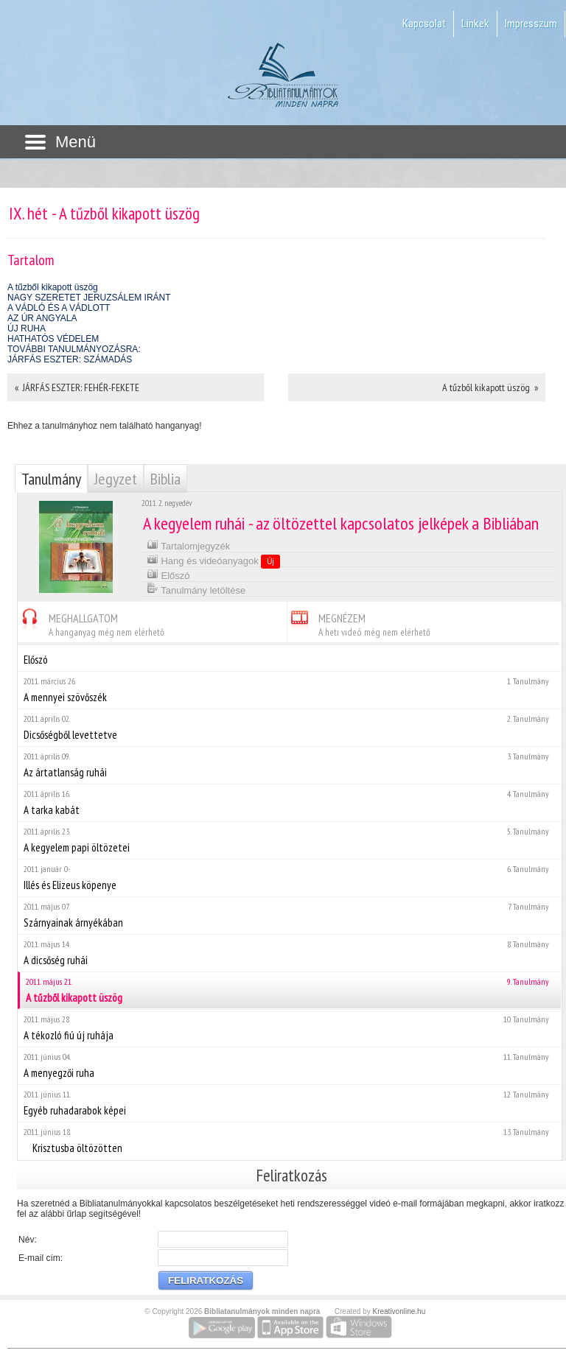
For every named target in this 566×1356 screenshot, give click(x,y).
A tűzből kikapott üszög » (490, 387)
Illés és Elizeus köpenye (289, 877)
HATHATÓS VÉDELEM (53, 339)
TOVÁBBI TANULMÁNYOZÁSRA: (74, 349)
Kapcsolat (424, 23)
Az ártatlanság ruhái (289, 765)
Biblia (165, 478)
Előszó (168, 574)
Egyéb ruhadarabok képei (289, 1103)
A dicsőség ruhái (289, 952)
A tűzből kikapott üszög (52, 287)
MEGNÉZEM (358, 623)
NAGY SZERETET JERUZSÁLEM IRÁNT (89, 297)
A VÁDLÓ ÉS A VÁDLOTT (58, 308)
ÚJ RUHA (26, 328)
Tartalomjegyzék (188, 545)
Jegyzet (115, 478)
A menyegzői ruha (289, 1065)
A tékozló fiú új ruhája (289, 1028)
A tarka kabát (289, 802)
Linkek (475, 23)
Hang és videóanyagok (213, 560)
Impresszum (531, 23)
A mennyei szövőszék (289, 689)
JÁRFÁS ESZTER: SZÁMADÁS (69, 359)
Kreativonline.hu (399, 1311)
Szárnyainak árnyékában (289, 915)
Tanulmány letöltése (196, 589)
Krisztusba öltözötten (289, 1140)
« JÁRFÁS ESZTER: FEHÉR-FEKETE (77, 387)
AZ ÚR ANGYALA (42, 318)
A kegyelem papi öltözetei (289, 840)
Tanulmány (51, 478)
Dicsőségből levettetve (289, 727)
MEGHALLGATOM (91, 623)
